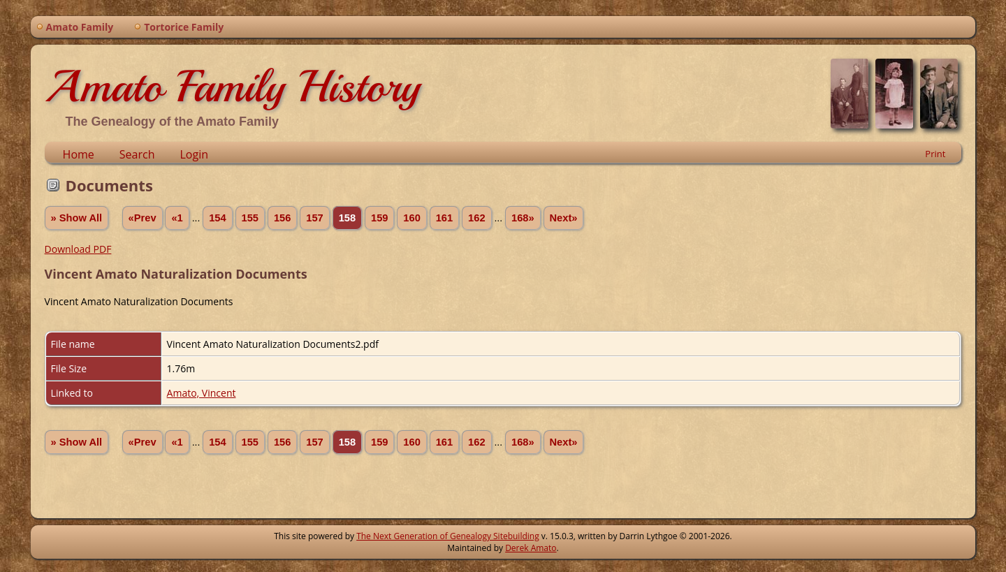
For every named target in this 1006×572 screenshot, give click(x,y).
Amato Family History (232, 87)
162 (476, 217)
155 (250, 217)
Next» (564, 217)
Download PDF (78, 249)
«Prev (142, 217)
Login (194, 154)
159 (379, 217)
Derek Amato (530, 548)
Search (137, 154)
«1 (176, 217)
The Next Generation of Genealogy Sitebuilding (447, 536)
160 (411, 217)
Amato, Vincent (201, 392)
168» (522, 217)
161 (444, 217)
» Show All (77, 217)
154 (217, 217)
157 (314, 217)
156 (282, 217)
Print (935, 153)
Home (78, 154)
